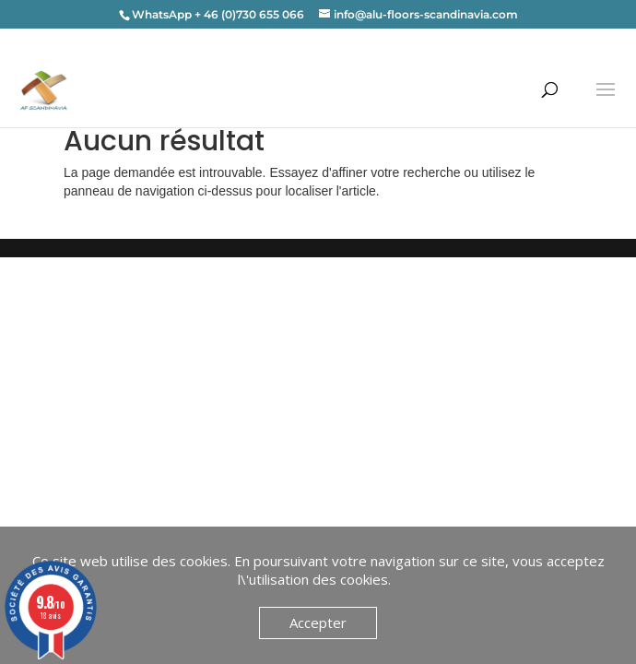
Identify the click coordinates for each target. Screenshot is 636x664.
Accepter (318, 622)
